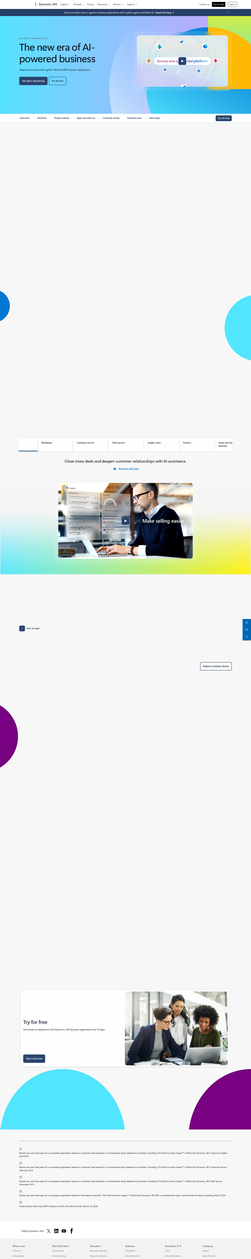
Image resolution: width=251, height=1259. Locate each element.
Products (78, 4)
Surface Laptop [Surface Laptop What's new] (18, 1256)
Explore (64, 4)
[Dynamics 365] (47, 4)
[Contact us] (246, 629)
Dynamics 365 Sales (129, 468)
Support (131, 4)
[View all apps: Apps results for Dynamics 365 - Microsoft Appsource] (29, 628)
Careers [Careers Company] (206, 1251)
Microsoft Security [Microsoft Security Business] (132, 1256)
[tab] (19, 445)
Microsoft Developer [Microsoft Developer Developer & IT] (173, 1256)
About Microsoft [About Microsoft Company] (209, 1256)
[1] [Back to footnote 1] (20, 1148)
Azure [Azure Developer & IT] (167, 1251)
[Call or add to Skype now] (246, 637)
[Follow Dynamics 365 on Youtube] (63, 1231)
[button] (182, 61)
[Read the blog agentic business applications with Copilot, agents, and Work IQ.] (166, 12)
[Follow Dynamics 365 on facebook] (71, 1231)
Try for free (218, 4)
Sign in (232, 4)
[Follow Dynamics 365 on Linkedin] (56, 1231)
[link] (24, 119)
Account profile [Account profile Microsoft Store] (58, 1251)
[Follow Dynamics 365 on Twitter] (48, 1231)
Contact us (204, 4)
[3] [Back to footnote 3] (20, 1176)
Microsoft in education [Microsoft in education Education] (98, 1251)
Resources (102, 4)
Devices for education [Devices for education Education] (98, 1256)
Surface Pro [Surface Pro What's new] (16, 1251)
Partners (117, 4)
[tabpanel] (125, 510)
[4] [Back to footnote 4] (20, 1190)
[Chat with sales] (246, 622)
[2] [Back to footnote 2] (20, 1162)
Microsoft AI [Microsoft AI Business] (130, 1251)
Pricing (90, 4)
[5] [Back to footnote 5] (20, 1201)
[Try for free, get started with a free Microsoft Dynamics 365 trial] (57, 81)
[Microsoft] (23, 4)
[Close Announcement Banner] (227, 12)
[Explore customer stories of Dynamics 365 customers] (216, 666)
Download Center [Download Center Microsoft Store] (59, 1256)
